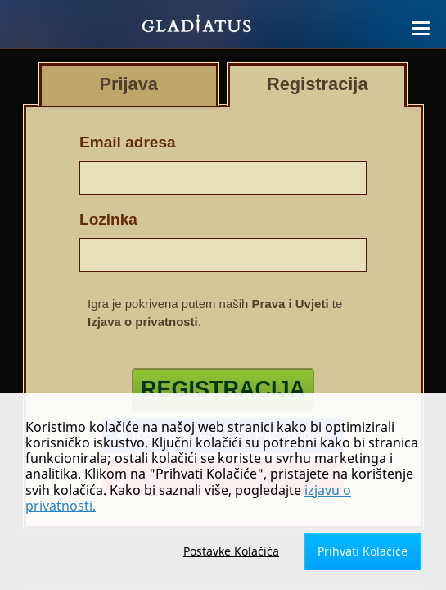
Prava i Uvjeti (290, 304)
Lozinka (108, 219)
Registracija (223, 389)
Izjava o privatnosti (143, 322)
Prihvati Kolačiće (363, 551)
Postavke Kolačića (231, 551)
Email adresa (127, 142)
